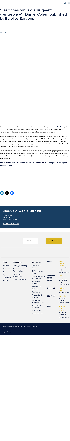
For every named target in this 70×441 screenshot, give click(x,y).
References (7, 269)
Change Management (20, 279)
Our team (6, 266)
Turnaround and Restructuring (18, 270)
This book (60, 127)
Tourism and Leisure (36, 267)
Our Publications (7, 276)
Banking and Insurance (36, 307)
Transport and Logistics (37, 296)
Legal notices (27, 326)
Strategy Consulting (20, 266)
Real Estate (36, 292)
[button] (11, 224)
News (4, 272)
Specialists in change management (13, 326)
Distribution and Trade (37, 272)
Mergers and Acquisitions (17, 275)
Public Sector (36, 311)
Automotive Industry (36, 283)
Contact (5, 280)
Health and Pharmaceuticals (38, 301)
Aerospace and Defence (37, 288)
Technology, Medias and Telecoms (38, 277)
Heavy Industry (37, 314)
